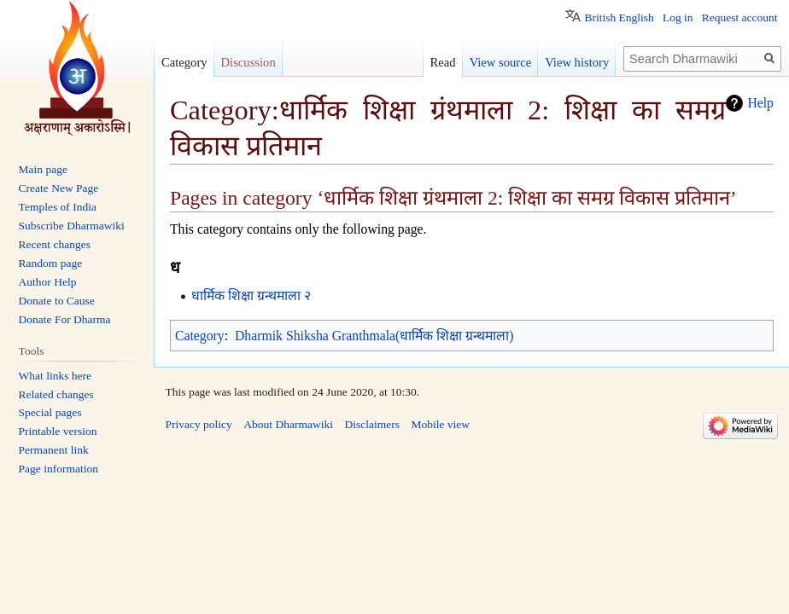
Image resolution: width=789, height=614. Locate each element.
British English (618, 17)
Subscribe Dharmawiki (72, 225)
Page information (58, 468)
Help (760, 103)
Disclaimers (371, 424)
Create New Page (59, 188)
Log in (678, 17)
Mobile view (440, 424)
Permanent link (54, 449)
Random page (51, 263)
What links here (55, 375)
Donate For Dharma (65, 319)
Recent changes (55, 244)
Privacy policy (199, 424)
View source (501, 62)
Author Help (48, 281)
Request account (740, 17)
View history (577, 62)
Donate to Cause (57, 300)
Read (443, 62)
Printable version (58, 431)
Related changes (56, 394)
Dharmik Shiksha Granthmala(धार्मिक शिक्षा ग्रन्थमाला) (374, 335)
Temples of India (57, 206)
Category (200, 335)
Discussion (248, 62)
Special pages (50, 412)
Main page (43, 169)
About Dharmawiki (288, 424)
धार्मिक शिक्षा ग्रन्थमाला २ (251, 295)
